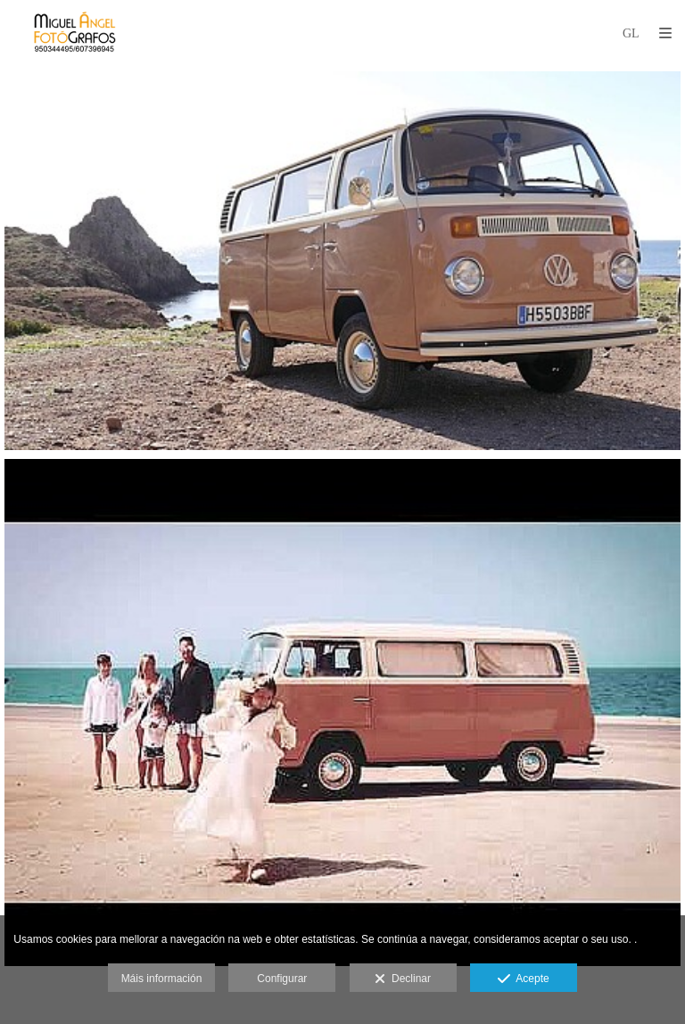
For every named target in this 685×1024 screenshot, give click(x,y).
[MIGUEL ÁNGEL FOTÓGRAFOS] (74, 33)
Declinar (403, 979)
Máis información (161, 978)
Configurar (282, 978)
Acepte (523, 979)
